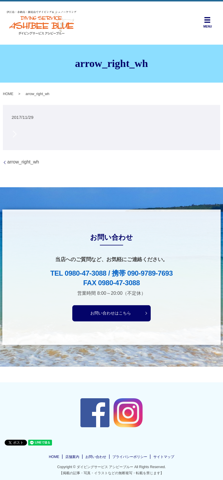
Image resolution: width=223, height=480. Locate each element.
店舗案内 (72, 457)
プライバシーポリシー (129, 457)
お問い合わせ (95, 457)
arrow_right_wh (23, 161)
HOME (8, 94)
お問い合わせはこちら (110, 313)
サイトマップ (163, 457)
